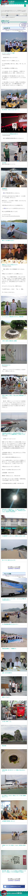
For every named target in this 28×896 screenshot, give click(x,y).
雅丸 (4, 193)
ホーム (3, 17)
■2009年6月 (11, 568)
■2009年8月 (17, 568)
